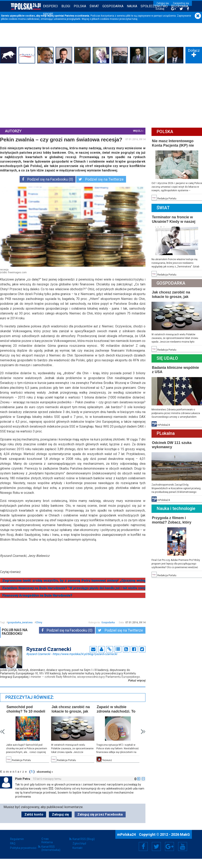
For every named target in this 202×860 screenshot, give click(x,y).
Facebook (143, 846)
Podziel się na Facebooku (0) (47, 179)
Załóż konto (33, 814)
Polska (80, 6)
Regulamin (17, 839)
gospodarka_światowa (20, 622)
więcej (137, 130)
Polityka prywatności (23, 847)
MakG (185, 834)
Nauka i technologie (176, 508)
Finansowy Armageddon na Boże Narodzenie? (37, 595)
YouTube (182, 846)
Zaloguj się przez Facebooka (100, 814)
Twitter (156, 846)
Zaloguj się (162, 3)
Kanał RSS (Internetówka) (50, 848)
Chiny (39, 622)
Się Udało (167, 358)
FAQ (12, 843)
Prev (2, 731)
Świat (94, 6)
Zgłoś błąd (79, 843)
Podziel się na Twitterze (101, 179)
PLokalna (166, 433)
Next (143, 731)
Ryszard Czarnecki (71, 653)
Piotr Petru (22, 778)
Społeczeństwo (154, 6)
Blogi (65, 6)
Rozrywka (179, 6)
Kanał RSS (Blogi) (84, 839)
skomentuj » (45, 771)
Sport (48, 14)
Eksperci (50, 6)
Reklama (47, 842)
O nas (45, 838)
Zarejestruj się (181, 3)
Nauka (132, 6)
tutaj (134, 19)
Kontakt (77, 847)
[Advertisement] (101, 95)
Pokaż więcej (136, 680)
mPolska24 (127, 834)
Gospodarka (112, 6)
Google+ (170, 846)
